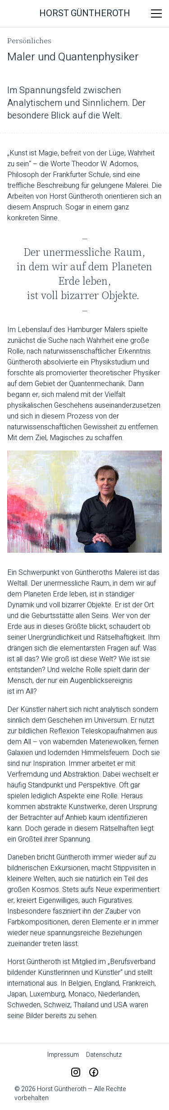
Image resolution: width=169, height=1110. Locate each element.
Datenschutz (104, 1055)
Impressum (63, 1055)
